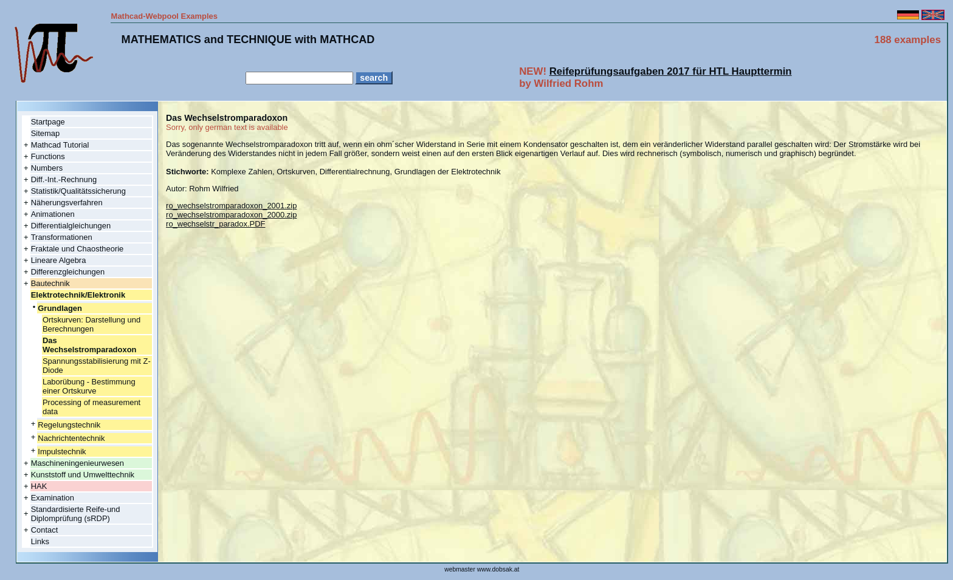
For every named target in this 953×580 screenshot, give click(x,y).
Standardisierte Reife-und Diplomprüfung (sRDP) (75, 514)
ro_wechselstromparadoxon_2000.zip (231, 214)
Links (40, 541)
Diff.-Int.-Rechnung (64, 179)
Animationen (53, 214)
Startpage (48, 121)
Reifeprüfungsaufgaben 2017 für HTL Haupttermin (670, 71)
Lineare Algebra (58, 260)
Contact (44, 529)
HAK (39, 486)
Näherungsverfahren (67, 202)
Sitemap (45, 133)
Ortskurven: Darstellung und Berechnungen (91, 324)
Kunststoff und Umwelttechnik (82, 474)
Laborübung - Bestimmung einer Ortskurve (89, 386)
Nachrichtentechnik (71, 438)
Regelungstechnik (69, 424)
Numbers (47, 167)
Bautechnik (50, 283)
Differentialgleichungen (71, 225)
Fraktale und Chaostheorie (77, 248)
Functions (48, 156)
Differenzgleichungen (68, 271)
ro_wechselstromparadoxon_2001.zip (231, 205)
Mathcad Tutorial (60, 144)
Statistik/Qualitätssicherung (78, 191)
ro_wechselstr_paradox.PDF (215, 223)
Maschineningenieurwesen (77, 463)
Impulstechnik (62, 451)
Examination (52, 497)
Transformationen (61, 237)
